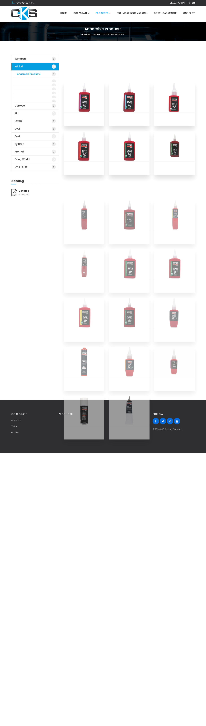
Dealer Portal (177, 2)
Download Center (165, 13)
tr (188, 2)
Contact (189, 13)
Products (103, 13)
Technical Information (132, 13)
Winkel (96, 33)
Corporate (81, 13)
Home (63, 13)
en (193, 2)
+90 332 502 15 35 (22, 3)
